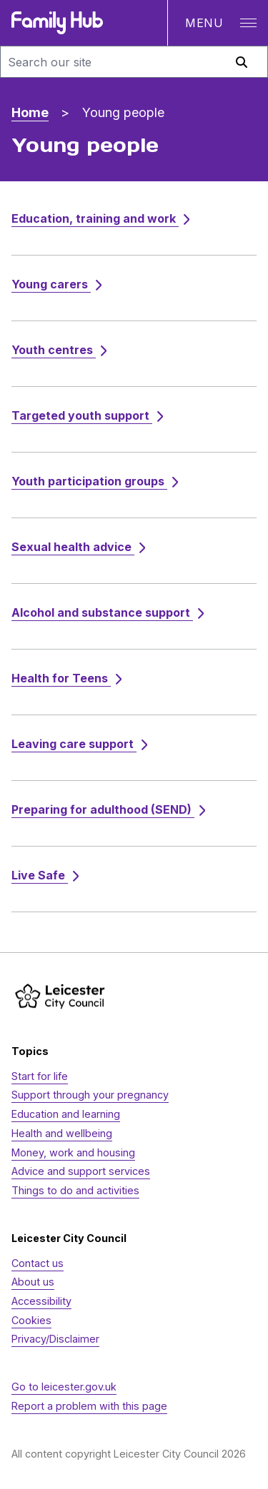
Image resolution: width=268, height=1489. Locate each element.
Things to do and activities (75, 1190)
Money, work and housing (73, 1152)
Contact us (37, 1263)
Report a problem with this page (89, 1406)
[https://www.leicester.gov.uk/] (60, 996)
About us (32, 1282)
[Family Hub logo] (57, 22)
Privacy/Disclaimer (55, 1339)
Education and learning (65, 1114)
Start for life (39, 1076)
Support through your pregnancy (90, 1095)
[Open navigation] (217, 23)
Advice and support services (80, 1171)
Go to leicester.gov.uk (63, 1387)
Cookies (31, 1320)
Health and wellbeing (61, 1133)
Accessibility (41, 1301)
